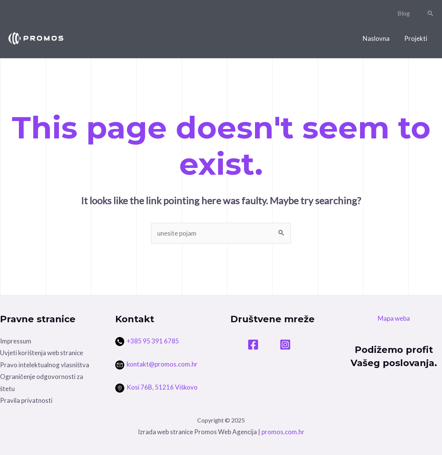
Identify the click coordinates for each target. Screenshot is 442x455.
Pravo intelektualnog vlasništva (44, 365)
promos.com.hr (282, 432)
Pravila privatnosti (26, 400)
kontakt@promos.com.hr (156, 364)
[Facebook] (253, 344)
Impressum (15, 341)
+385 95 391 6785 (153, 341)
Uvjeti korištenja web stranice (41, 353)
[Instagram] (285, 344)
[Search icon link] (430, 13)
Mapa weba (394, 318)
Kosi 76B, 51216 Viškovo (156, 387)
